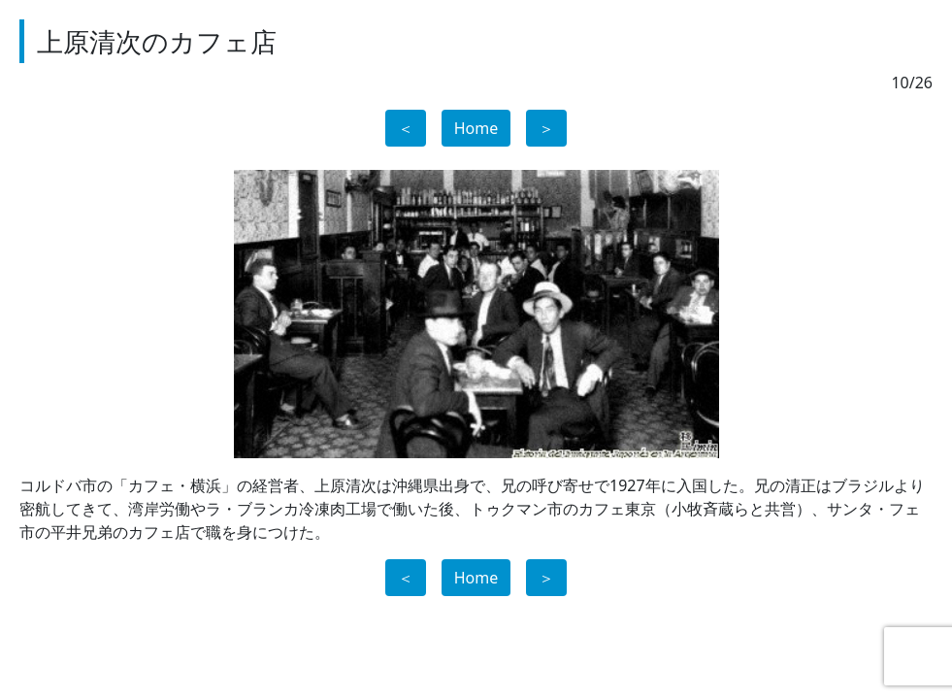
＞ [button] (546, 128)
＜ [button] (405, 128)
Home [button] (476, 128)
